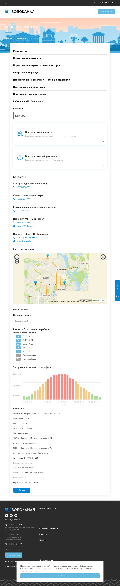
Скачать (22, 490)
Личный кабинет (106, 12)
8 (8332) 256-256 (107, 3)
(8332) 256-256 (23, 222)
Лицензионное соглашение (85, 300)
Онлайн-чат (117, 290)
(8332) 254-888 (23, 187)
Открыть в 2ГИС (100, 300)
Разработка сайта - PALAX (15, 567)
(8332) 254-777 (23, 199)
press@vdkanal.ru (24, 241)
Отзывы (42, 540)
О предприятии (21, 39)
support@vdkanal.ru (25, 226)
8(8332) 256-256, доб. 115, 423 (29, 238)
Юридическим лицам (48, 528)
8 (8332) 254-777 (15, 544)
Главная (8, 39)
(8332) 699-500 (23, 211)
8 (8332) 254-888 (15, 534)
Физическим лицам (47, 508)
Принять (60, 576)
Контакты (43, 534)
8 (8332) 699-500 (15, 525)
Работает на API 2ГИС (86, 299)
